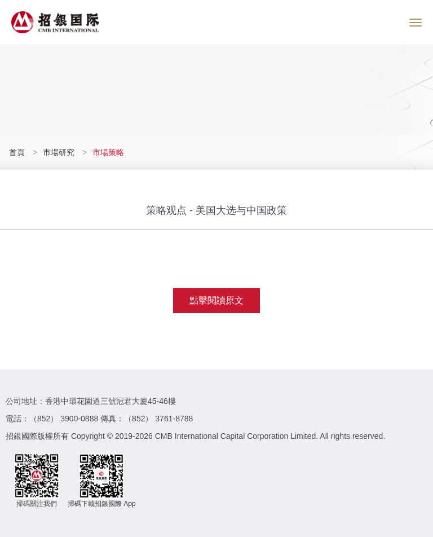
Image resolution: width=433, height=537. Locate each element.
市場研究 (58, 152)
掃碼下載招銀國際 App (102, 504)
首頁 (18, 152)
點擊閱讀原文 (216, 300)
